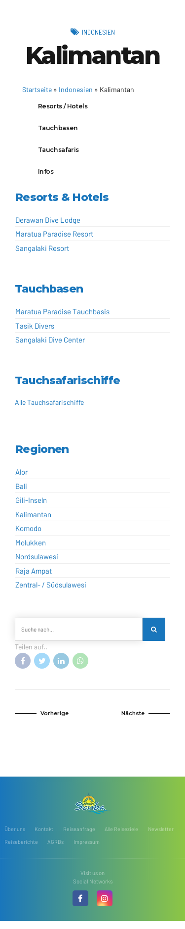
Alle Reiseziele (122, 835)
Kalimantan (33, 519)
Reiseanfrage (80, 835)
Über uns (14, 835)
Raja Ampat (33, 575)
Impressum (87, 849)
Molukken (30, 547)
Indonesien (98, 31)
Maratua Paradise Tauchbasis (62, 316)
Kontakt (44, 835)
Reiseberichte (21, 849)
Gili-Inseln (31, 504)
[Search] (155, 635)
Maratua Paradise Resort (54, 238)
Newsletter (163, 835)
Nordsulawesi (36, 561)
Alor (21, 476)
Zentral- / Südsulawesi (50, 589)
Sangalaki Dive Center (50, 344)
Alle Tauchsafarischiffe (49, 407)
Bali (21, 491)
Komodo (28, 533)
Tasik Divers (34, 330)
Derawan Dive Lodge (47, 224)
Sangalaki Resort (42, 252)
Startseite (37, 89)
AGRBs (55, 849)
